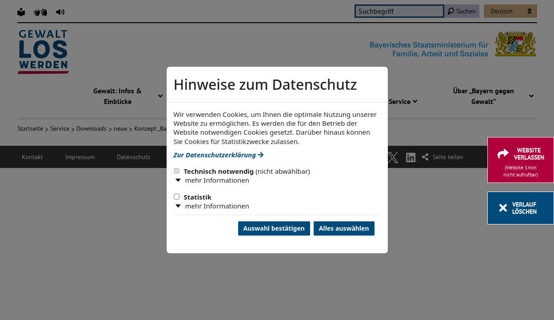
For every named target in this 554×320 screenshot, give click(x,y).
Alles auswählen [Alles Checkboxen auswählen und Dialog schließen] (344, 228)
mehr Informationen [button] (217, 180)
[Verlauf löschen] (520, 208)
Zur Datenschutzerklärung (218, 154)
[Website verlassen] (520, 160)
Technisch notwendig (242, 171)
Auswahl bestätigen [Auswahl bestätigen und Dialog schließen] (274, 228)
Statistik (193, 196)
